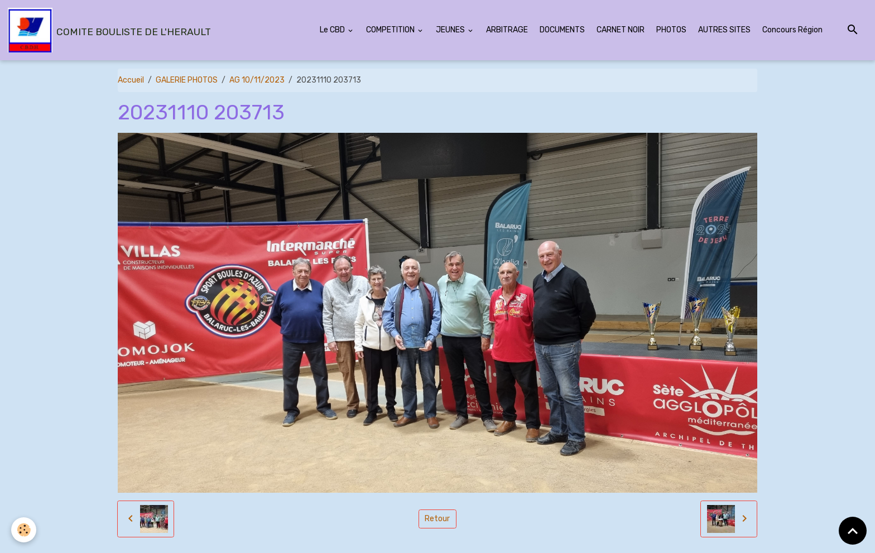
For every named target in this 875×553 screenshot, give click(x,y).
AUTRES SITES (724, 30)
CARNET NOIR (621, 30)
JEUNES (451, 30)
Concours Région (792, 30)
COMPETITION (391, 30)
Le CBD (333, 30)
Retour (437, 518)
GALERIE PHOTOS (187, 80)
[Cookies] (23, 529)
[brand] (109, 30)
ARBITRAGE (507, 30)
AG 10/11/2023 (257, 80)
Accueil (131, 80)
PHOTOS (671, 30)
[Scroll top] (853, 531)
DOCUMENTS (562, 30)
